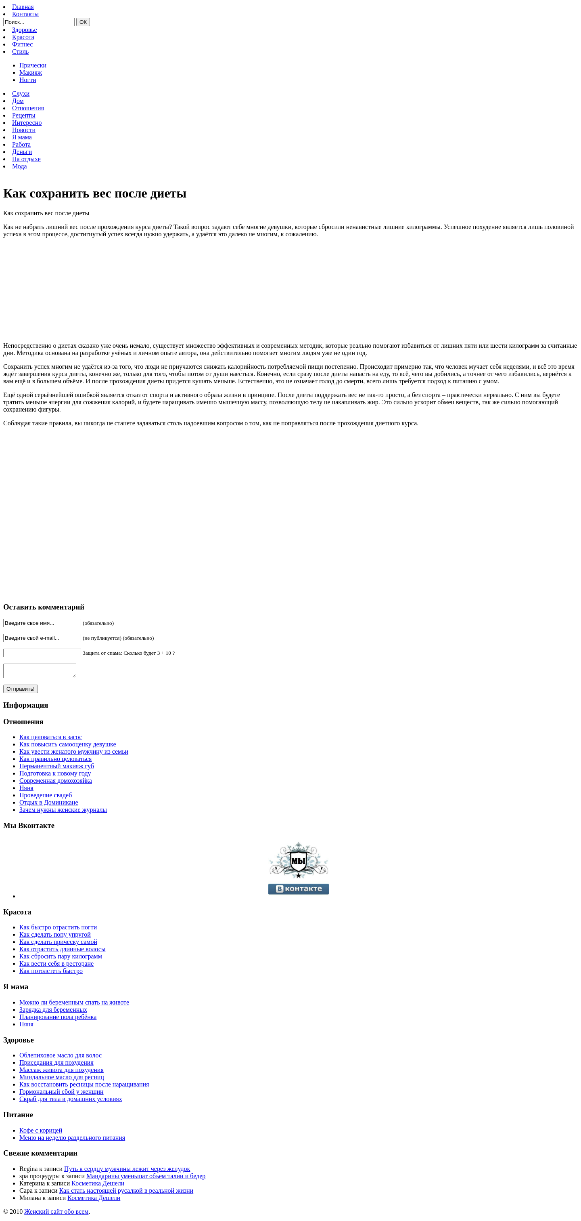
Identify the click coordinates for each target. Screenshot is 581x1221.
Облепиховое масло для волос (60, 1057)
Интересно (27, 122)
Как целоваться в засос (50, 739)
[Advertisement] (120, 514)
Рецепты (24, 115)
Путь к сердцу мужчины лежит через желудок (127, 1171)
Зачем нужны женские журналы (63, 812)
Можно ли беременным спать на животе (74, 1004)
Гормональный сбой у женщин (61, 1094)
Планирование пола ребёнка (57, 1019)
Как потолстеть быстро (51, 973)
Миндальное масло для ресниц (61, 1079)
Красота (23, 37)
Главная (23, 6)
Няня (26, 790)
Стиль (20, 51)
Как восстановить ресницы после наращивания (84, 1086)
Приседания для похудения (56, 1064)
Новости (24, 129)
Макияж (30, 72)
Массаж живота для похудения (61, 1072)
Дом (18, 100)
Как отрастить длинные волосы (62, 951)
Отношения (28, 108)
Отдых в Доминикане (48, 804)
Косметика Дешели (97, 1185)
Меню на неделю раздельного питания (72, 1140)
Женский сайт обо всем (56, 1213)
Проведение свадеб (45, 797)
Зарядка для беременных (53, 1012)
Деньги (22, 151)
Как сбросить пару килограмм (60, 958)
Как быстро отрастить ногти (58, 929)
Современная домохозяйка (55, 783)
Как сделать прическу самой (58, 944)
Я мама (22, 137)
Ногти (27, 79)
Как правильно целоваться (55, 761)
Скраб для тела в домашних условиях (70, 1101)
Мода (19, 166)
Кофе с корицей (40, 1132)
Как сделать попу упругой (55, 936)
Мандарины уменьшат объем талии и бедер (145, 1178)
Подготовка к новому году (55, 775)
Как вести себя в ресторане (56, 966)
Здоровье (24, 29)
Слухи (20, 93)
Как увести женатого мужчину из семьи (73, 753)
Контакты (25, 14)
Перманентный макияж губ (56, 768)
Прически (32, 65)
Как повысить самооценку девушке (67, 746)
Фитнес (22, 44)
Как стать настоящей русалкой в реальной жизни (126, 1192)
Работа (21, 144)
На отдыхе (26, 159)
